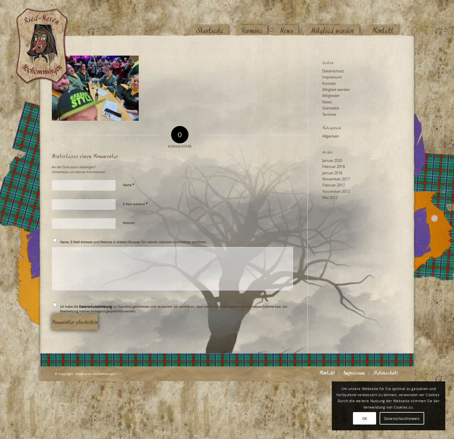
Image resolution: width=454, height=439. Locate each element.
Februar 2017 (333, 185)
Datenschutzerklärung (95, 306)
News (327, 102)
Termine (329, 114)
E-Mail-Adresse (135, 203)
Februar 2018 (333, 166)
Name (128, 184)
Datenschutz (333, 71)
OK (364, 418)
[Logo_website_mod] (46, 19)
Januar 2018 (332, 172)
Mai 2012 (330, 197)
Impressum (332, 77)
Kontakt (329, 83)
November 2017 (336, 179)
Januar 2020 (332, 160)
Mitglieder (331, 95)
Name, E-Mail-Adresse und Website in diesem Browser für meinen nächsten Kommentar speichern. (133, 242)
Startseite (330, 108)
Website (129, 223)
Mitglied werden (336, 89)
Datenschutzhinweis (402, 418)
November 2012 (336, 191)
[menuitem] (209, 19)
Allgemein (330, 136)
